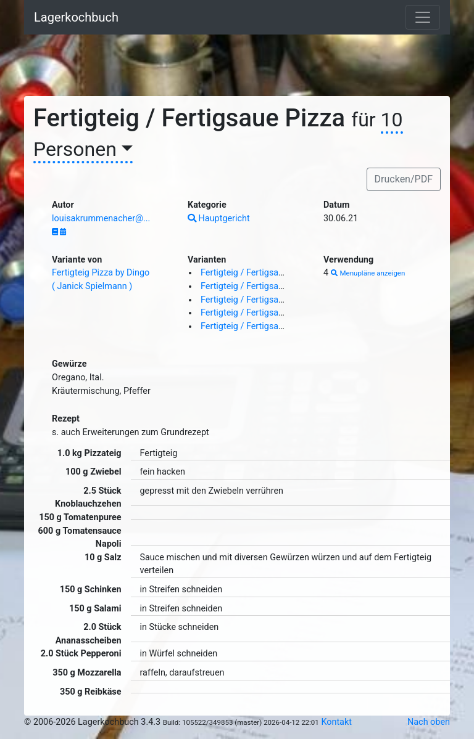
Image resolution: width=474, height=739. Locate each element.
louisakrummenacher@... (101, 218)
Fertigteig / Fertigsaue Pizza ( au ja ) (272, 286)
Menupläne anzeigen (368, 273)
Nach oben (428, 722)
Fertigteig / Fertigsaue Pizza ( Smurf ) (275, 326)
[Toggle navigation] (422, 17)
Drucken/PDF (404, 179)
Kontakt (336, 722)
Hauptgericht (219, 218)
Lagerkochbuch (76, 17)
